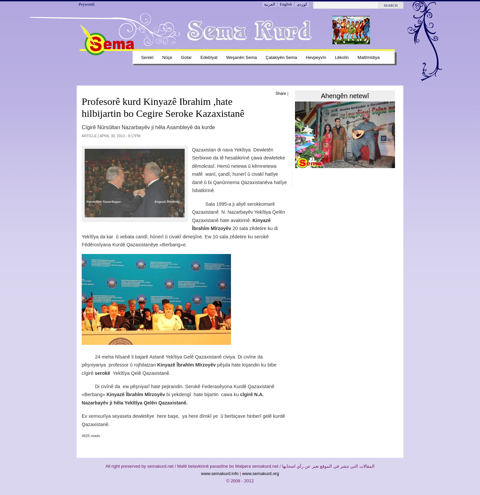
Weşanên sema (241, 57)
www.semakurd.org (260, 473)
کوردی (302, 4)
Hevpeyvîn (316, 57)
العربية (269, 4)
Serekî (147, 57)
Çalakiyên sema (281, 57)
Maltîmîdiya (369, 57)
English (286, 4)
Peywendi (86, 4)
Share (281, 93)
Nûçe (167, 57)
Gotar (186, 57)
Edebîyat (208, 57)
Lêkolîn (342, 57)
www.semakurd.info (220, 473)
